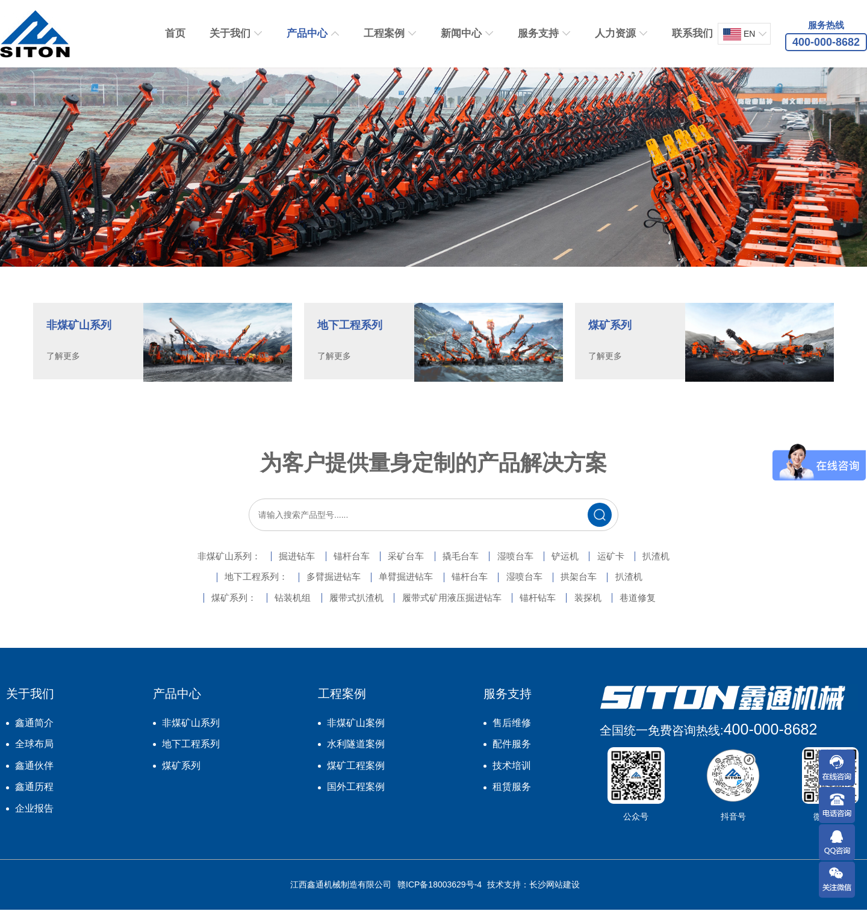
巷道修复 (672, 611)
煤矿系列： (200, 611)
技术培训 (512, 779)
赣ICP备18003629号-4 (439, 898)
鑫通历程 (34, 800)
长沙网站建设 (554, 898)
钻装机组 (269, 611)
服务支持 (538, 33)
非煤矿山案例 (356, 735)
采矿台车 (397, 568)
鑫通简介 (34, 735)
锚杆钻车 (551, 611)
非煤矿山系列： (188, 568)
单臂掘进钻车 (397, 589)
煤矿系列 (181, 779)
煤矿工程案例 (356, 779)
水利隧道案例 (356, 757)
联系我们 (692, 33)
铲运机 (587, 568)
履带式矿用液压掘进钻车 (453, 611)
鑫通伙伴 (34, 779)
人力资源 (615, 33)
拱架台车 (602, 589)
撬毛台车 (462, 568)
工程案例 (384, 33)
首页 (175, 33)
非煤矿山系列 (191, 735)
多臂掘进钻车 (313, 589)
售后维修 (512, 735)
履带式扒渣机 (344, 611)
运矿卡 (643, 568)
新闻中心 (461, 33)
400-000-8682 (771, 741)
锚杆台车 (332, 568)
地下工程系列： (224, 589)
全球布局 (34, 757)
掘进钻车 (267, 568)
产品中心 (307, 33)
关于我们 (230, 33)
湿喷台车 (527, 568)
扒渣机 (698, 568)
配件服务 (512, 757)
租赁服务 (512, 800)
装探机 (611, 611)
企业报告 (34, 821)
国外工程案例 (356, 800)
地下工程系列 (191, 757)
